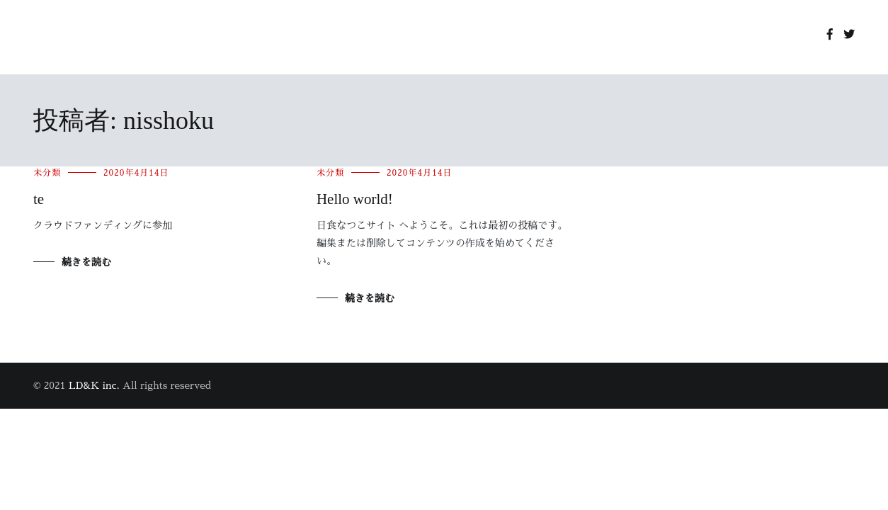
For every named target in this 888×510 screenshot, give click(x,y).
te (38, 199)
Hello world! (355, 199)
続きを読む (86, 262)
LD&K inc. (94, 385)
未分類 (47, 173)
